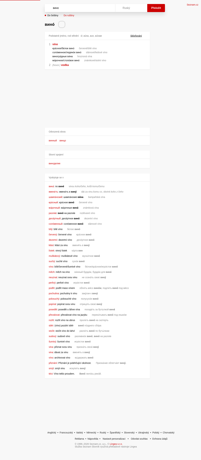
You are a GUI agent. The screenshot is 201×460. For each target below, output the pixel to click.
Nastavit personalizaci (114, 438)
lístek (51, 250)
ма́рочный (54, 207)
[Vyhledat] (75, 8)
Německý (91, 432)
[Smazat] (102, 8)
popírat (52, 304)
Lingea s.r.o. (116, 444)
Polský (155, 432)
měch (51, 272)
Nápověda (92, 438)
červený (53, 234)
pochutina (54, 293)
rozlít (51, 320)
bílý (50, 229)
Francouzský (66, 432)
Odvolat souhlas (139, 438)
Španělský (115, 432)
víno (55, 44)
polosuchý (54, 298)
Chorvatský (168, 432)
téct (51, 373)
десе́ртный (54, 218)
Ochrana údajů (159, 438)
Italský (79, 432)
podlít (51, 288)
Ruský (103, 432)
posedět (53, 309)
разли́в (52, 213)
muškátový (54, 256)
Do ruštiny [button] (69, 15)
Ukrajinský (143, 432)
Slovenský (129, 432)
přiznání (53, 363)
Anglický (51, 432)
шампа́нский (55, 197)
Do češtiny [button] (52, 15)
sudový (52, 336)
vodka (65, 65)
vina (51, 347)
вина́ (51, 186)
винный (53, 140)
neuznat (53, 277)
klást (51, 245)
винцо (63, 140)
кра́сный (53, 202)
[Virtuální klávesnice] (109, 8)
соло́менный (55, 223)
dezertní (53, 240)
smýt (51, 368)
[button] (97, 132)
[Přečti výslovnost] (61, 24)
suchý (52, 261)
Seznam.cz (192, 4)
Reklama (79, 438)
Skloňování (138, 35)
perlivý (52, 282)
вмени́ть (53, 191)
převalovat (54, 314)
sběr (51, 325)
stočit (51, 331)
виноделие (54, 163)
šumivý (52, 341)
